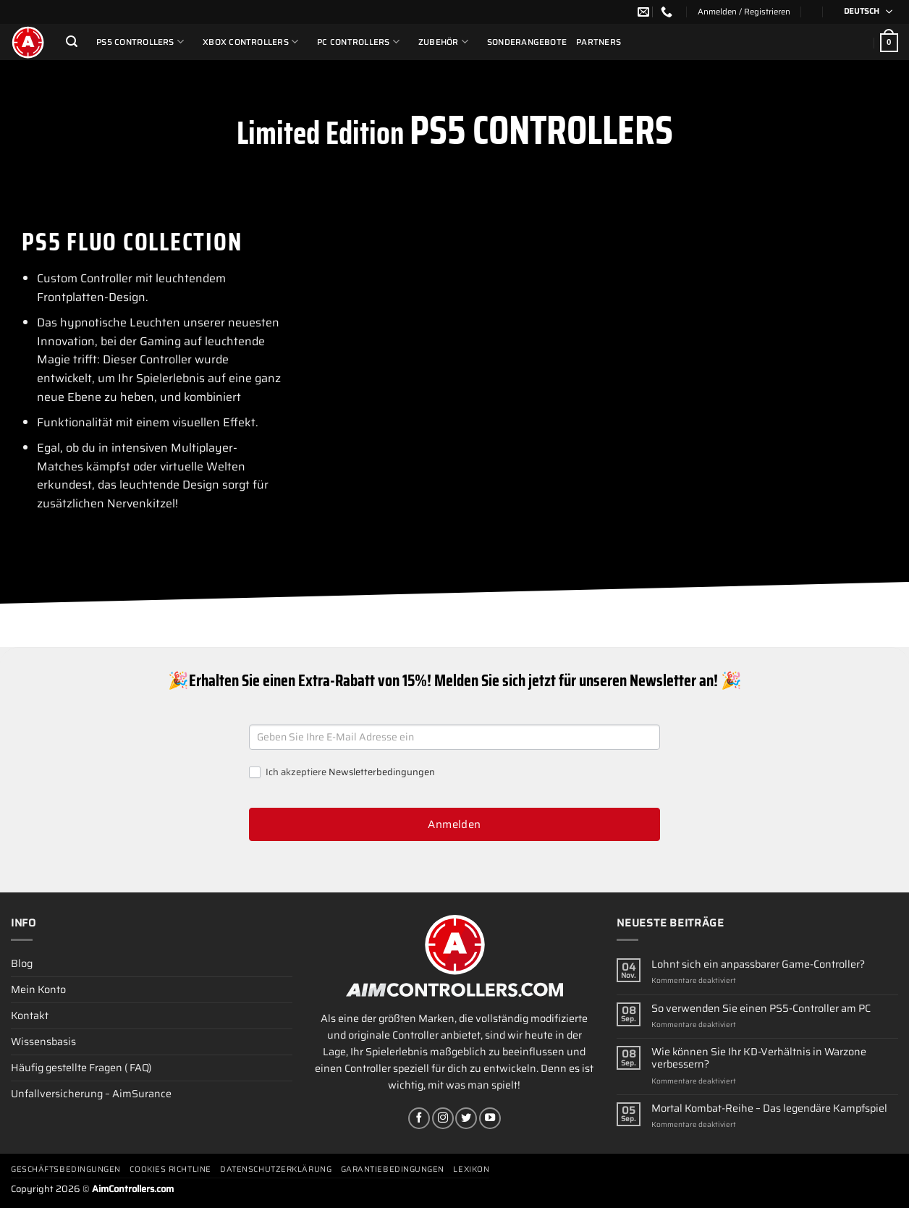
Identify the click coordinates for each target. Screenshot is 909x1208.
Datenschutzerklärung (275, 1169)
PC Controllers (358, 41)
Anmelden (454, 824)
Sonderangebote (527, 41)
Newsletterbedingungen (382, 772)
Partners (598, 41)
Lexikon (471, 1169)
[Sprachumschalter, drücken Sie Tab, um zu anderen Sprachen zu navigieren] (863, 12)
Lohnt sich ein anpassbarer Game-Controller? (758, 964)
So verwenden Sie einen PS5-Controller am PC (761, 1008)
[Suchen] (71, 42)
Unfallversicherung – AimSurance (91, 1094)
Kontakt (29, 1015)
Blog (22, 963)
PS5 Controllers (140, 41)
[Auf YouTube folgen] (490, 1118)
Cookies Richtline (170, 1169)
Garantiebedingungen (392, 1169)
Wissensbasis (43, 1041)
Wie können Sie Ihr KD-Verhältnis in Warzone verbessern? (758, 1058)
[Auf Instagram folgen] (443, 1118)
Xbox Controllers (250, 41)
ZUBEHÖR (443, 41)
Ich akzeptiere (342, 772)
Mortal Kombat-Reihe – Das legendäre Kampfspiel (769, 1108)
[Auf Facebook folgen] (419, 1118)
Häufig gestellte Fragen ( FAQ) (81, 1068)
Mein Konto (38, 989)
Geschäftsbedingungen (66, 1169)
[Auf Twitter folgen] (466, 1118)
